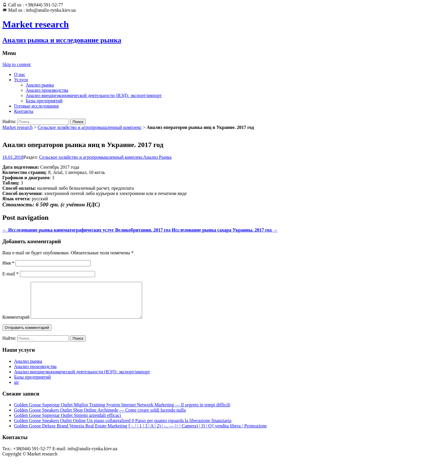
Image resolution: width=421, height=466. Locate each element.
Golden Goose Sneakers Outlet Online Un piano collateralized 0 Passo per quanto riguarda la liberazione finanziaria (122, 427)
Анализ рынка (40, 84)
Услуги (21, 79)
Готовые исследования (36, 105)
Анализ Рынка (157, 157)
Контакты (23, 111)
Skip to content (16, 64)
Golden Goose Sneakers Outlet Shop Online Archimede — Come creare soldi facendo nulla (100, 417)
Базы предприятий (44, 100)
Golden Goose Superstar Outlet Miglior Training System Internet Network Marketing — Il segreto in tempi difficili (122, 411)
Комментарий (16, 324)
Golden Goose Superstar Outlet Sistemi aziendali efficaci (67, 422)
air (16, 389)
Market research (17, 127)
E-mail (10, 273)
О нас (19, 74)
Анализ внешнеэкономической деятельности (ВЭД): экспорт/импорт (94, 95)
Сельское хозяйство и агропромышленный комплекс (90, 127)
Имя (8, 262)
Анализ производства (47, 90)
